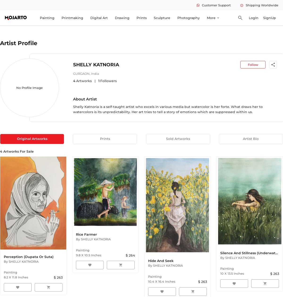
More (213, 18)
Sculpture (162, 18)
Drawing (122, 18)
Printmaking (72, 18)
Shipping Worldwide (259, 5)
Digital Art (99, 18)
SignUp (269, 18)
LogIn (253, 18)
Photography (188, 18)
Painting (47, 18)
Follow (253, 65)
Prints (142, 18)
